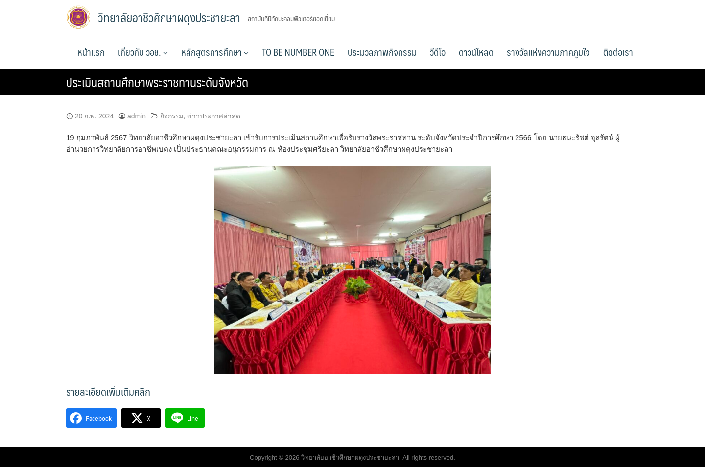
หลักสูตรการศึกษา (215, 52)
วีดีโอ (438, 52)
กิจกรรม (171, 116)
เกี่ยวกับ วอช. (143, 52)
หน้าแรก (91, 52)
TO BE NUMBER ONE (298, 52)
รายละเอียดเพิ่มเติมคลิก (108, 391)
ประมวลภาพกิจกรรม (382, 52)
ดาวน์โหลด (476, 52)
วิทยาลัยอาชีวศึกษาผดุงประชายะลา (169, 17)
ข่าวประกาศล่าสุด (213, 116)
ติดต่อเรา (618, 52)
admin (136, 116)
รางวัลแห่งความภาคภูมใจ (548, 52)
